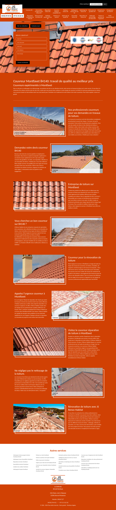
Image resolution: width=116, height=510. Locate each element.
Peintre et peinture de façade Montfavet (45, 457)
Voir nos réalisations (22, 26)
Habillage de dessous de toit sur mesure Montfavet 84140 (68, 458)
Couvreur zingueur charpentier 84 (56, 11)
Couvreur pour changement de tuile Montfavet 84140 (92, 456)
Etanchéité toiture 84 (74, 16)
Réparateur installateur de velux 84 (30, 17)
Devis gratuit (62, 505)
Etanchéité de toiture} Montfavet (20, 464)
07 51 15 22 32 (18, 16)
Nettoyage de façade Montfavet (20, 469)
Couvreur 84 (29, 10)
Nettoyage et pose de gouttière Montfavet (22, 459)
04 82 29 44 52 (6, 16)
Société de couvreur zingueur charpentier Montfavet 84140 (45, 470)
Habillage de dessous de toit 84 (74, 11)
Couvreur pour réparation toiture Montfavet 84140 (46, 466)
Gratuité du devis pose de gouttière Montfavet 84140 (69, 466)
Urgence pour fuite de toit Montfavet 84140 (46, 462)
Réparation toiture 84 (48, 10)
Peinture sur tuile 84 (56, 16)
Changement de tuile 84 (110, 10)
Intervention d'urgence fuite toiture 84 (39, 11)
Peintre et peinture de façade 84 (101, 17)
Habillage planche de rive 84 (48, 17)
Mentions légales (71, 505)
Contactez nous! (36, 26)
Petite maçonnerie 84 (110, 16)
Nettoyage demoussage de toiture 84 (92, 17)
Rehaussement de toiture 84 (39, 16)
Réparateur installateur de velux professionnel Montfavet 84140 (91, 460)
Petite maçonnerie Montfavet (42, 460)
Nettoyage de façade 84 (65, 16)
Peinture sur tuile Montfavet (42, 455)
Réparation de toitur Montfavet (20, 462)
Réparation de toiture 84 (83, 16)
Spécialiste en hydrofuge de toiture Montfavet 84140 (69, 462)
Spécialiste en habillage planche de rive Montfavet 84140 (90, 468)
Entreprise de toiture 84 (101, 10)
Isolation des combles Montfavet (20, 467)
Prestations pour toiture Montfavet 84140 (68, 470)
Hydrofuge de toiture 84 (83, 10)
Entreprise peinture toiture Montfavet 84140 (69, 455)
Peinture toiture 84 (65, 10)
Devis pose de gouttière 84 (92, 10)
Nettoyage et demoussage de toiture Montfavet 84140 (21, 456)
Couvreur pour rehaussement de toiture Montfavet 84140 (90, 464)
